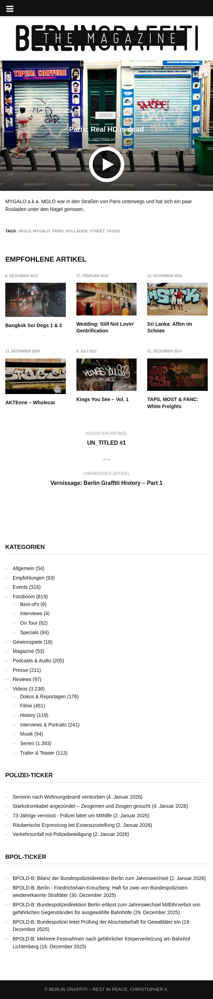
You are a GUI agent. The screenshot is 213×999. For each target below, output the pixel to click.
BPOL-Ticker (25, 857)
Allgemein (23, 568)
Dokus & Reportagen (43, 696)
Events (20, 587)
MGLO (25, 231)
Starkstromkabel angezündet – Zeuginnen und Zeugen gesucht (82, 806)
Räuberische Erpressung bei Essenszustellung (64, 825)
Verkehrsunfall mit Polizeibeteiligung (52, 834)
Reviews (22, 679)
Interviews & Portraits (43, 725)
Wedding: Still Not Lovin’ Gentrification (105, 327)
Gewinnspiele (27, 642)
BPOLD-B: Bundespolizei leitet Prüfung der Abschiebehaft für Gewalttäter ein (97, 922)
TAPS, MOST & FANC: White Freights (172, 403)
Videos (105, 115)
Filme (26, 705)
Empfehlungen (28, 578)
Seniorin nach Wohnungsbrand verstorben (59, 797)
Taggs (113, 231)
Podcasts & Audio (32, 660)
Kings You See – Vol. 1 (102, 399)
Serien (27, 743)
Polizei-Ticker (29, 775)
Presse (20, 670)
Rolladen (76, 231)
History (28, 715)
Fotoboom (24, 596)
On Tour (29, 623)
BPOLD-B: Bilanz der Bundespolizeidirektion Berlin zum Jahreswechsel (90, 878)
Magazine (23, 651)
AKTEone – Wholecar (30, 402)
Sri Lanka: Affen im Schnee (169, 327)
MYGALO (41, 231)
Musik (26, 734)
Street (96, 231)
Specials (29, 632)
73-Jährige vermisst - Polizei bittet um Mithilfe (62, 815)
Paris (58, 231)
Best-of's (29, 604)
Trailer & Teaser (37, 753)
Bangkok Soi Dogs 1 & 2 (33, 325)
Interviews (31, 613)
